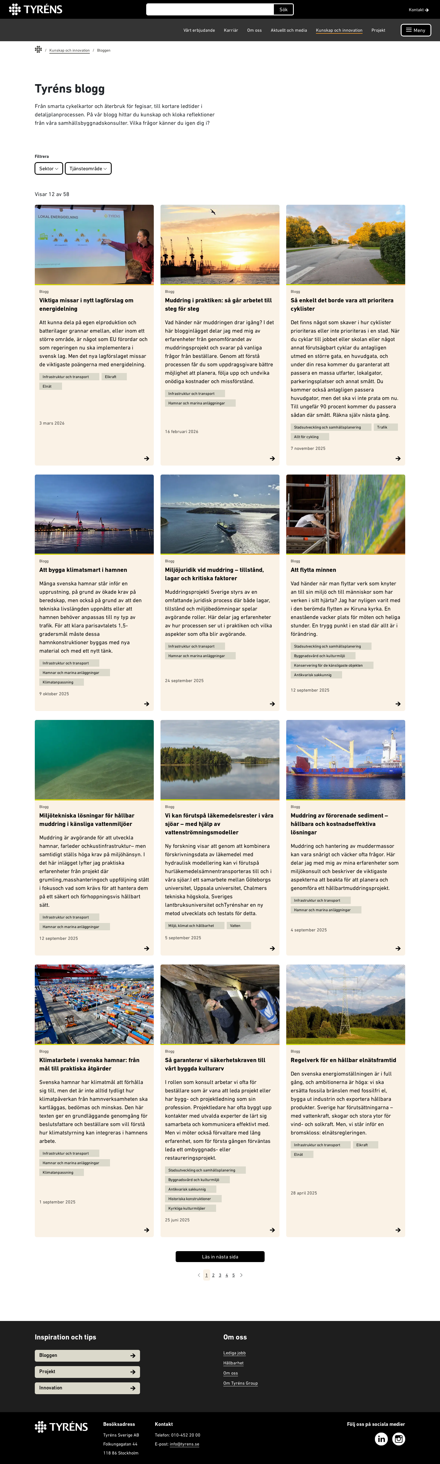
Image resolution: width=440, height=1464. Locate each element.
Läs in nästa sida (220, 1257)
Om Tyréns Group (240, 1382)
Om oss (254, 30)
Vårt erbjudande (199, 30)
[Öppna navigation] (416, 30)
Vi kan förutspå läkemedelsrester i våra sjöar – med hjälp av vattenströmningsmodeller (219, 824)
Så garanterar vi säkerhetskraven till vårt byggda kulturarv (215, 1064)
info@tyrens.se (184, 1443)
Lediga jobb (234, 1352)
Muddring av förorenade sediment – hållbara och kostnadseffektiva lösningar (339, 824)
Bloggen (87, 1355)
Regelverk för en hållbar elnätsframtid (343, 1060)
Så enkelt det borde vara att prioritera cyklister (342, 305)
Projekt (378, 30)
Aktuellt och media (289, 30)
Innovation (87, 1388)
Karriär (231, 30)
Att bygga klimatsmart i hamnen (83, 570)
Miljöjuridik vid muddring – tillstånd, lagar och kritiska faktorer (214, 574)
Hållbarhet (233, 1362)
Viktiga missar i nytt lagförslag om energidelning (86, 305)
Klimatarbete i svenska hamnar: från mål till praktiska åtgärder (89, 1064)
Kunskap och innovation (339, 30)
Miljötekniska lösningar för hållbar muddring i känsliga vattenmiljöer (86, 820)
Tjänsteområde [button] (88, 168)
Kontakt (419, 9)
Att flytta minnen (313, 570)
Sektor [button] (48, 168)
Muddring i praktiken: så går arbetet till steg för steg (218, 305)
